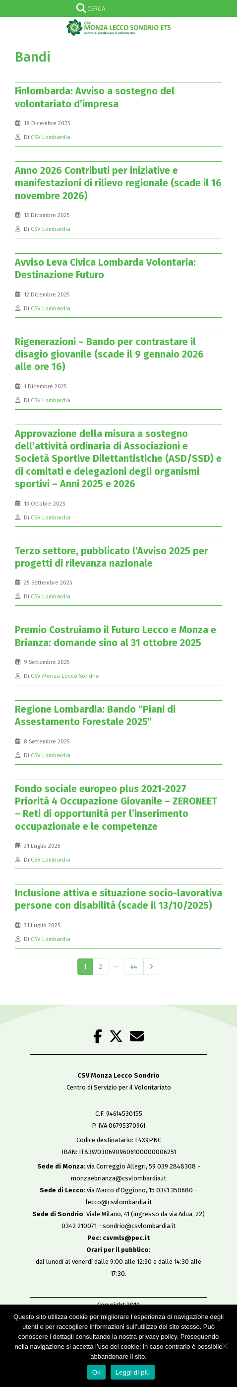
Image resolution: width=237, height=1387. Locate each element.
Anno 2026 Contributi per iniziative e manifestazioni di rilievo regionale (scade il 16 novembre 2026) (118, 183)
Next (151, 966)
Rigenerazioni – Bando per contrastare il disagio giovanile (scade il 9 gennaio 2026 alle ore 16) (109, 354)
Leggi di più (133, 1372)
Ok (96, 1372)
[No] (225, 1346)
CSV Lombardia (50, 137)
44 (133, 966)
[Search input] (116, 8)
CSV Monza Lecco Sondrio (65, 675)
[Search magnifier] (228, 8)
